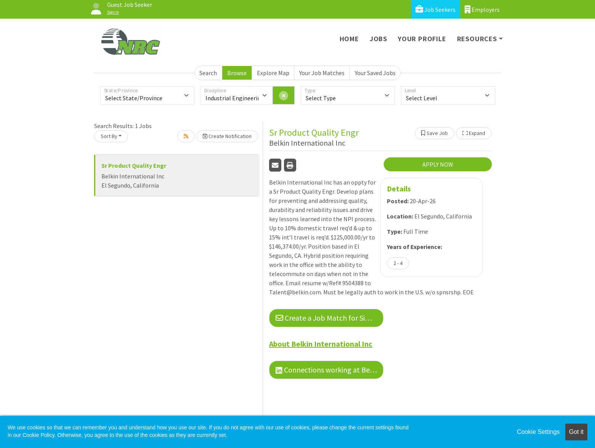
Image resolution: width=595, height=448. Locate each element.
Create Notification (227, 136)
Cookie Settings (538, 432)
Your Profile (422, 38)
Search (208, 73)
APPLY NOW (437, 164)
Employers (482, 9)
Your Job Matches (322, 73)
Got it (576, 432)
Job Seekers (435, 9)
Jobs (378, 38)
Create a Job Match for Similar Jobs (329, 318)
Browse (237, 73)
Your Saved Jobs (375, 73)
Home (349, 38)
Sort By (109, 136)
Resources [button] (477, 38)
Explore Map (273, 73)
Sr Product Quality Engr (133, 165)
